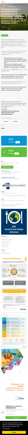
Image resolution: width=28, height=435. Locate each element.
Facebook (6, 121)
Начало (3, 6)
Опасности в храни (6, 241)
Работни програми (6, 243)
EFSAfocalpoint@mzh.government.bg (10, 111)
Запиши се (16, 417)
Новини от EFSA (11, 6)
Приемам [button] (14, 432)
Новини (13, 142)
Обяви (14, 152)
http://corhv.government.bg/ (7, 112)
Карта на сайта (5, 246)
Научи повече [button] (6, 428)
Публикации (4, 244)
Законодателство (6, 237)
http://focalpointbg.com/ (7, 114)
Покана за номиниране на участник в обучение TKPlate (13, 195)
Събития (4, 251)
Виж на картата (7, 167)
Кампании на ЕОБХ (6, 253)
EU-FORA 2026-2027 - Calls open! (8, 193)
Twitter (16, 121)
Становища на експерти (7, 239)
